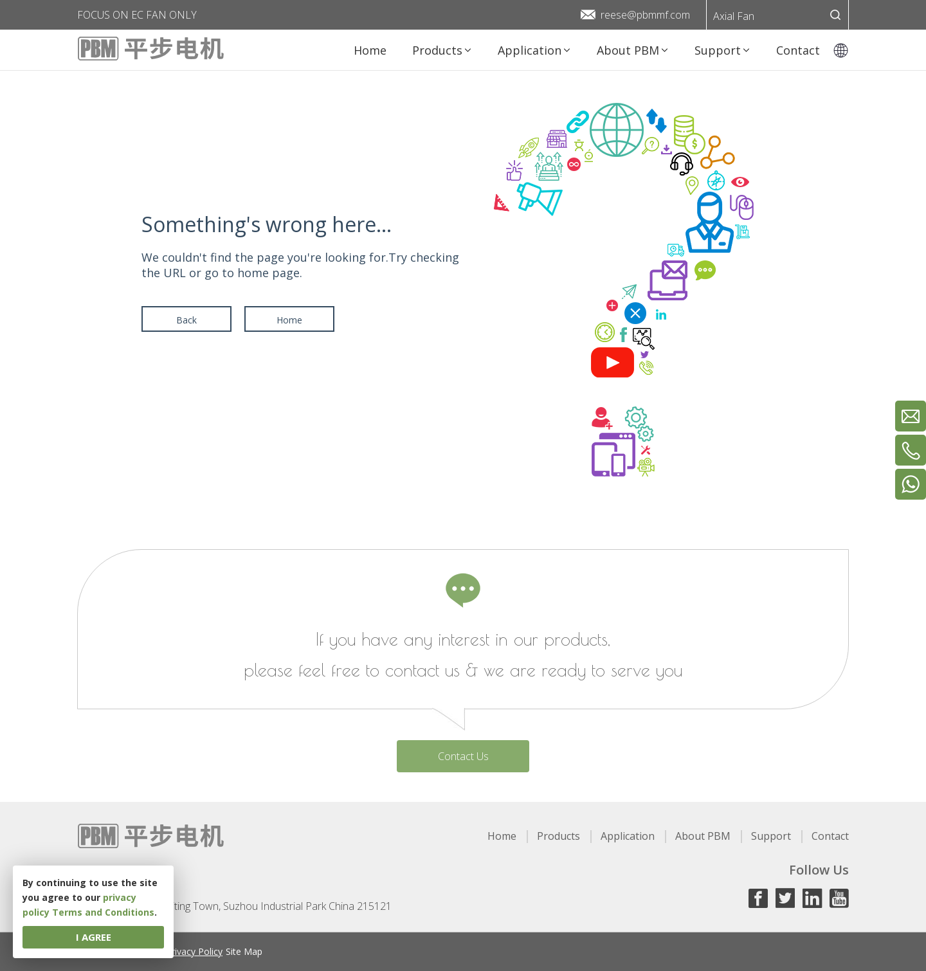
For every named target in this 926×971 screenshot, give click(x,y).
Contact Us (463, 756)
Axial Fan (733, 16)
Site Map (244, 951)
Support (771, 836)
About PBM (703, 836)
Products (558, 836)
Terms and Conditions (103, 912)
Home (289, 320)
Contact (830, 836)
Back (186, 320)
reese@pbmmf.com (645, 15)
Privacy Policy (194, 951)
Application (628, 836)
